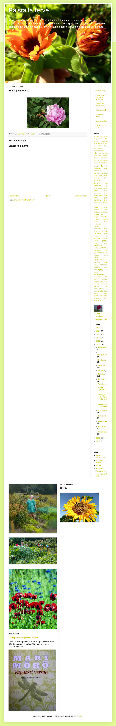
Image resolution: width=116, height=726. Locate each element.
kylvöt (105, 198)
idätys (95, 163)
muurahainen (98, 228)
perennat (97, 238)
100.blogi (96, 136)
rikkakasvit (101, 252)
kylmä (105, 195)
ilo (102, 165)
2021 (98, 341)
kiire (106, 183)
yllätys (96, 300)
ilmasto (96, 166)
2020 (98, 344)
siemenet (97, 267)
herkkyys (104, 153)
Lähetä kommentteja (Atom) (23, 200)
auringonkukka (98, 143)
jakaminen (97, 168)
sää (106, 269)
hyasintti (96, 158)
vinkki (105, 296)
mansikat (104, 212)
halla (95, 153)
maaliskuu (97, 212)
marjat (96, 217)
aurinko (105, 143)
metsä (105, 219)
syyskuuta (102, 365)
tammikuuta (102, 432)
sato (105, 262)
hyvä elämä (97, 160)
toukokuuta (102, 410)
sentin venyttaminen (100, 265)
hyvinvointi (104, 158)
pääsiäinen (97, 250)
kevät (97, 183)
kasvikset (104, 173)
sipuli (105, 267)
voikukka (97, 298)
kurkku (105, 193)
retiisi (95, 252)
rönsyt (105, 255)
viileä (105, 293)
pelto (105, 233)
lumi (95, 205)
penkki (96, 236)
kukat (96, 190)
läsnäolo (96, 209)
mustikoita (97, 226)
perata (105, 236)
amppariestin (98, 139)
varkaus (101, 288)
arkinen (96, 141)
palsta (104, 231)
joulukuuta (102, 347)
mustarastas (97, 224)
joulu (105, 168)
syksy (100, 269)
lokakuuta (102, 360)
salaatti (96, 257)
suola (95, 269)
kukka (105, 190)
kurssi (101, 195)
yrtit (99, 300)
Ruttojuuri (96, 255)
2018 (98, 441)
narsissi (96, 231)
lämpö (105, 207)
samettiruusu (98, 260)
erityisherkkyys (98, 148)
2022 (98, 338)
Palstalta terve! (30, 10)
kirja (106, 186)
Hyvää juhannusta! (102, 389)
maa (106, 209)
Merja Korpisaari (99, 315)
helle (99, 153)
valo (106, 286)
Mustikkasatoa (101, 121)
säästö (96, 272)
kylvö (95, 198)
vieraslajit (96, 291)
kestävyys (97, 178)
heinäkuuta (102, 374)
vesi (106, 288)
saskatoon (97, 262)
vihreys (96, 293)
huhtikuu (104, 155)
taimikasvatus (99, 274)
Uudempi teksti (14, 196)
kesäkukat (97, 180)
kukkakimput (97, 193)
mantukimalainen (99, 214)
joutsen (105, 171)
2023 (98, 334)
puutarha (104, 248)
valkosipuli (97, 286)
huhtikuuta (102, 416)
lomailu (105, 202)
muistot (96, 221)
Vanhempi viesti (81, 196)
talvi (106, 277)
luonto (96, 207)
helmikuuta (102, 426)
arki (106, 139)
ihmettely (103, 162)
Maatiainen (100, 468)
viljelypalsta (98, 296)
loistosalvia (97, 202)
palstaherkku (98, 233)
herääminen (97, 155)
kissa (95, 188)
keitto (105, 175)
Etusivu (48, 196)
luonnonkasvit (103, 205)
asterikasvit (104, 141)
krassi (100, 188)
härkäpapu (104, 160)
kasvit (95, 175)
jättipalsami (97, 173)
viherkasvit (103, 291)
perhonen (104, 238)
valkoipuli (104, 284)
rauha (105, 250)
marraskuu (104, 217)
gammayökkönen (99, 150)
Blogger (79, 716)
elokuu (100, 146)
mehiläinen (97, 219)
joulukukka (97, 171)
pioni (105, 243)
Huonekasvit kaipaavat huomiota (100, 97)
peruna (104, 241)
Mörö (105, 228)
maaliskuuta (102, 421)
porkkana (96, 248)
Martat (98, 465)
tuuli (101, 281)
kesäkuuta (102, 379)
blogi (95, 146)
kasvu (101, 175)
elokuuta (101, 370)
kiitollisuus (97, 186)
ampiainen (104, 136)
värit (105, 298)
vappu (95, 288)
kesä (105, 178)
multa (105, 221)
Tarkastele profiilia (100, 319)
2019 (98, 438)
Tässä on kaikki (101, 110)
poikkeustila (98, 245)
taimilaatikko (97, 277)
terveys (96, 279)
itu (106, 166)
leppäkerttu (97, 200)
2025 (98, 328)
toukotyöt (96, 281)
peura (95, 243)
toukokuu (104, 279)
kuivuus (105, 188)
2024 (98, 331)
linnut (105, 200)
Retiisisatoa (102, 384)
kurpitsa (96, 195)
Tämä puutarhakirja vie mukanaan (23, 637)
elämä (105, 146)
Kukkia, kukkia (101, 91)
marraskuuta (102, 354)
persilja (96, 241)
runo (106, 252)
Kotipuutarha (100, 471)
